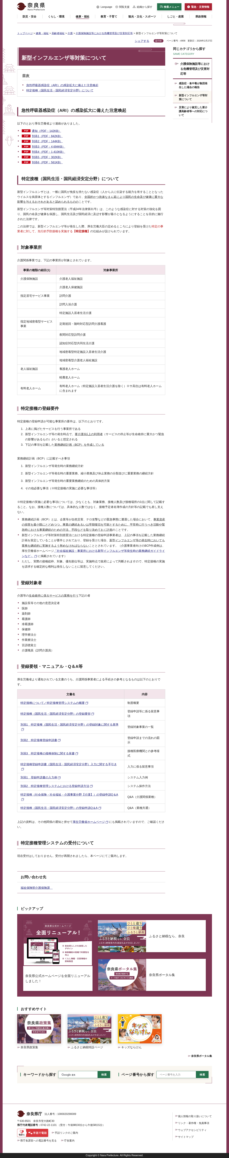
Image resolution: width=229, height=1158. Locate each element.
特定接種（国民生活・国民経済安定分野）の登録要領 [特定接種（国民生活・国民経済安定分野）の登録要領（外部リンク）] (55, 713)
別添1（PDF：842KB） (47, 136)
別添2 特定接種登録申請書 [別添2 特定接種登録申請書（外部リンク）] (38, 740)
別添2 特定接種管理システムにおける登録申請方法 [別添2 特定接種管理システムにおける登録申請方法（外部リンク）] (54, 786)
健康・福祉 (42, 33)
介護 (70, 33)
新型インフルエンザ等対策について (193, 97)
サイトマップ (186, 1136)
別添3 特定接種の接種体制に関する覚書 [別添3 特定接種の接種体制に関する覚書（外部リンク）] (47, 753)
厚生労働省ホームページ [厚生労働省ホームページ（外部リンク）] (89, 821)
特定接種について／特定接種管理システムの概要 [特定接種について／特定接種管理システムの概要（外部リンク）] (52, 703)
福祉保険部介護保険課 (37, 887)
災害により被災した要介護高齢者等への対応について (193, 111)
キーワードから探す (39, 1075)
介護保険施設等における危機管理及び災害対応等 (104, 33)
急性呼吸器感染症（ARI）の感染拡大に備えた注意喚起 (62, 85)
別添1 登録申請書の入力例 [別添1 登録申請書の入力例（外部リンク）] (38, 777)
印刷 (160, 41)
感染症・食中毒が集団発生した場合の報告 (193, 85)
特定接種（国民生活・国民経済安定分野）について (59, 90)
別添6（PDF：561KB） (47, 162)
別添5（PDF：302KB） (47, 157)
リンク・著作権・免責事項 (193, 1123)
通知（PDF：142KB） (46, 131)
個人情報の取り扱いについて (195, 1116)
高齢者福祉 (58, 33)
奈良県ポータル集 (201, 1056)
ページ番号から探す (137, 1075)
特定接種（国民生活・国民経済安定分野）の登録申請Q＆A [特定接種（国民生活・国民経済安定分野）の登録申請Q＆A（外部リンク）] (59, 808)
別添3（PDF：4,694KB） (48, 146)
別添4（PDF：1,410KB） (48, 151)
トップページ (25, 33)
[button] (104, 7)
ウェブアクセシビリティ (192, 1130)
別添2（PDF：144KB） (47, 141)
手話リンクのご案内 (66, 1132)
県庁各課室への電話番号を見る (38, 1140)
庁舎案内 (69, 1140)
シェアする (142, 41)
